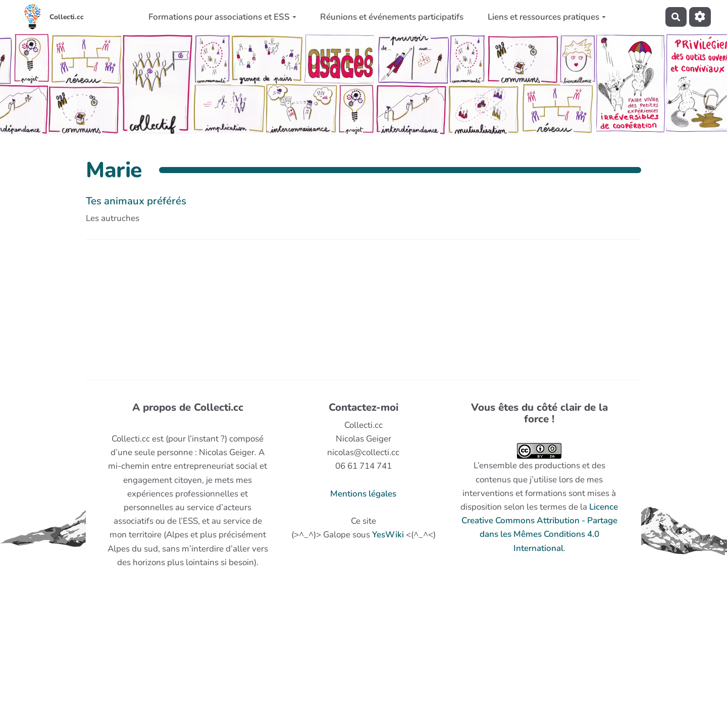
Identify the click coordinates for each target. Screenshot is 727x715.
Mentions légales (363, 494)
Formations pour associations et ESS (222, 17)
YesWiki (388, 534)
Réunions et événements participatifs (391, 17)
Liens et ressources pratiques (547, 17)
